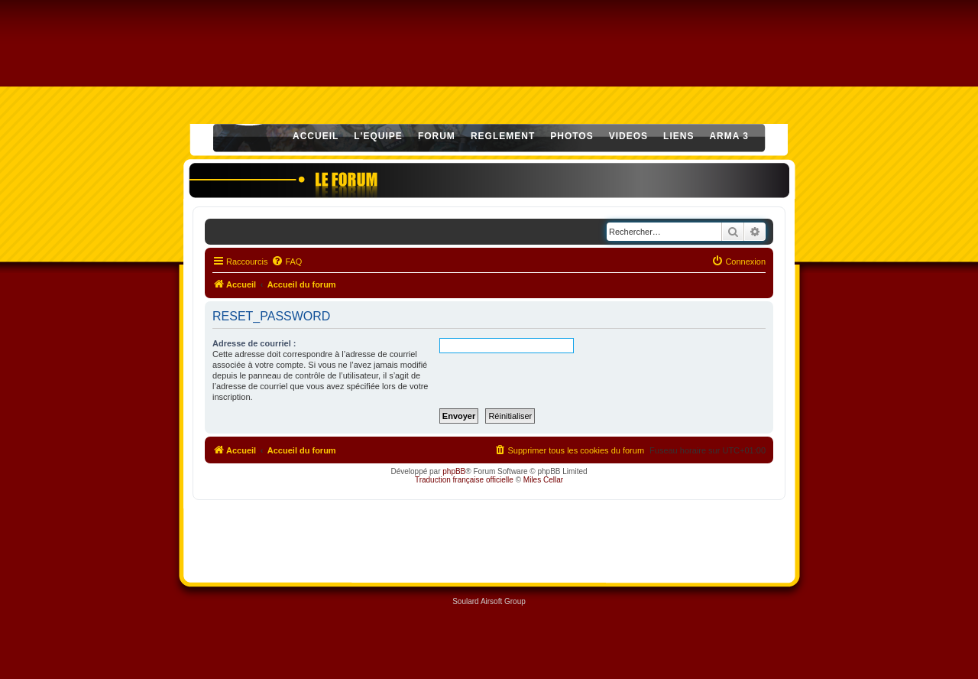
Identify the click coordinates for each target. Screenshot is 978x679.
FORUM (436, 136)
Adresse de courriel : (254, 343)
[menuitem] (286, 261)
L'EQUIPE (378, 136)
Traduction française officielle (464, 480)
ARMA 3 (729, 136)
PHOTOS (571, 136)
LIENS (678, 136)
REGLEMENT (503, 136)
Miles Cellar (543, 480)
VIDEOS (628, 136)
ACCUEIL (315, 136)
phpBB (453, 471)
